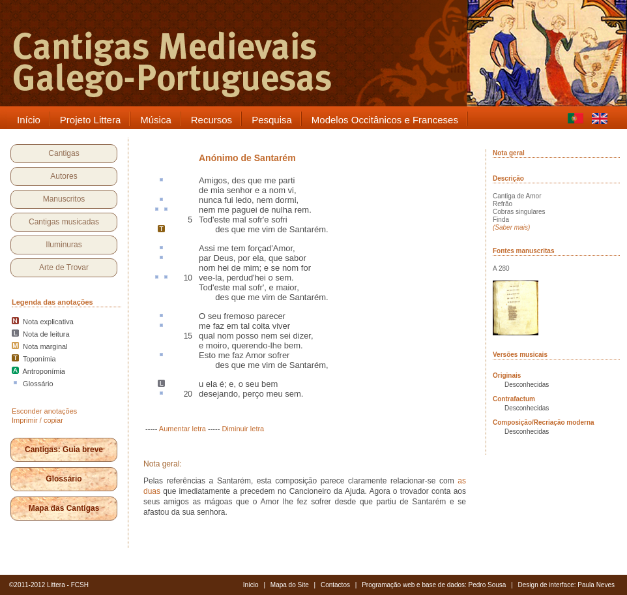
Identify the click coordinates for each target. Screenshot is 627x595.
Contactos (335, 584)
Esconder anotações (44, 411)
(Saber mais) (511, 227)
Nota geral (509, 153)
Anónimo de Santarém (247, 158)
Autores (63, 176)
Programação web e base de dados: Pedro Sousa (434, 584)
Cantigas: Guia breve (64, 449)
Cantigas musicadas (64, 221)
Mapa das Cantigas (64, 508)
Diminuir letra (243, 429)
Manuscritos (64, 199)
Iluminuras (63, 244)
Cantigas (63, 153)
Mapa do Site (289, 584)
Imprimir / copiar (37, 420)
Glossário (63, 478)
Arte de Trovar (64, 267)
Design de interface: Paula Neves (566, 584)
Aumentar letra (182, 429)
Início (251, 584)
